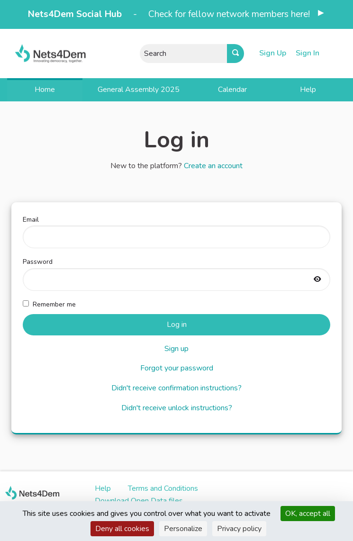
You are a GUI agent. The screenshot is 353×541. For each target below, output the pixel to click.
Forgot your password (176, 368)
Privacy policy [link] (239, 528)
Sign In (307, 53)
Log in (177, 324)
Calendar (232, 89)
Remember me (49, 304)
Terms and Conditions (163, 488)
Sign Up (272, 53)
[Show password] (317, 280)
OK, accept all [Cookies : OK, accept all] (307, 513)
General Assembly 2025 (139, 89)
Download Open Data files (139, 501)
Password (176, 273)
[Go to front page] (44, 53)
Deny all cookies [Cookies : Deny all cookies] (122, 528)
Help (308, 89)
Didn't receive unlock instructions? (176, 408)
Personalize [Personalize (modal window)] (183, 528)
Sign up (176, 348)
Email (176, 231)
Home (45, 89)
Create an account (213, 166)
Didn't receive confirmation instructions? (176, 388)
